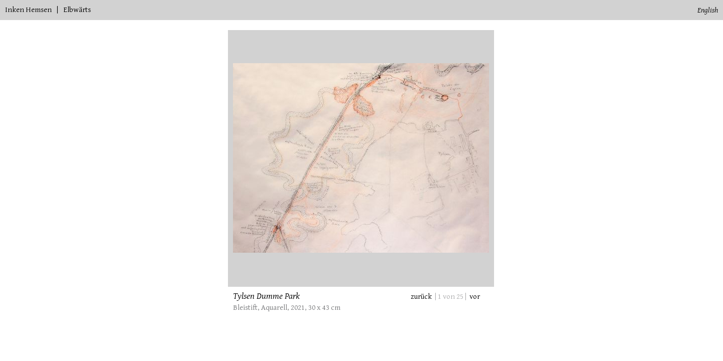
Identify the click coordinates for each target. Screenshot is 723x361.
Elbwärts (77, 10)
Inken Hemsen (28, 10)
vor (474, 296)
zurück (421, 296)
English (707, 10)
